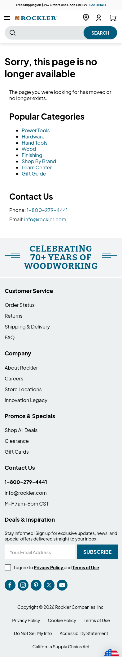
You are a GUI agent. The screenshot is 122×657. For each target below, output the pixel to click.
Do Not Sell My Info (33, 633)
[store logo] (36, 18)
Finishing (32, 155)
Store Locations (23, 389)
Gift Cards (17, 451)
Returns (14, 315)
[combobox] (61, 33)
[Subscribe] (97, 552)
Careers (14, 378)
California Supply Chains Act (60, 646)
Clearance (17, 441)
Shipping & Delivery (27, 326)
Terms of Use (97, 620)
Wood (29, 149)
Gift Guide (34, 173)
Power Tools (36, 130)
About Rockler (21, 367)
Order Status (20, 305)
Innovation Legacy (26, 400)
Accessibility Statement (84, 633)
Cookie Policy (62, 620)
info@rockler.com (45, 219)
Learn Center (37, 167)
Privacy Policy (26, 620)
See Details (97, 5)
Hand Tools (34, 142)
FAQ (10, 337)
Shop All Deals (21, 430)
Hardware (33, 136)
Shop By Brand (39, 161)
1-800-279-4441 (47, 210)
